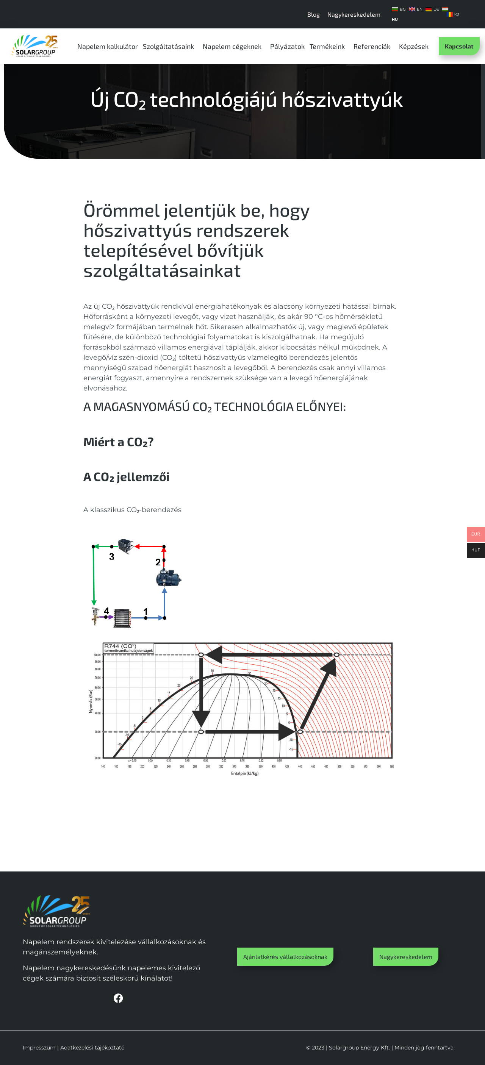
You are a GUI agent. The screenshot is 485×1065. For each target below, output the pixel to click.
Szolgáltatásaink (170, 46)
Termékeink (329, 46)
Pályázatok (287, 46)
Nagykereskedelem (353, 14)
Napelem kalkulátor (107, 46)
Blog (313, 14)
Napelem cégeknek (234, 46)
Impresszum (39, 1047)
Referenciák (374, 46)
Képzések (415, 46)
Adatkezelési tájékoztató (92, 1047)
